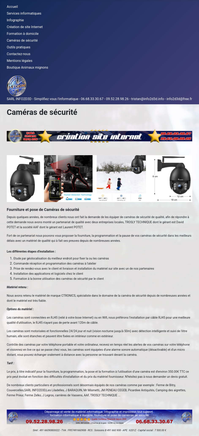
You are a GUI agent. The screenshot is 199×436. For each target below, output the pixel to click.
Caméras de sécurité (22, 40)
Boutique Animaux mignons (27, 67)
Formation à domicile (22, 34)
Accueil (12, 7)
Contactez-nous (18, 54)
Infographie (15, 20)
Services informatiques (24, 13)
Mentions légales (19, 61)
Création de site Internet (25, 27)
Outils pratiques (18, 47)
